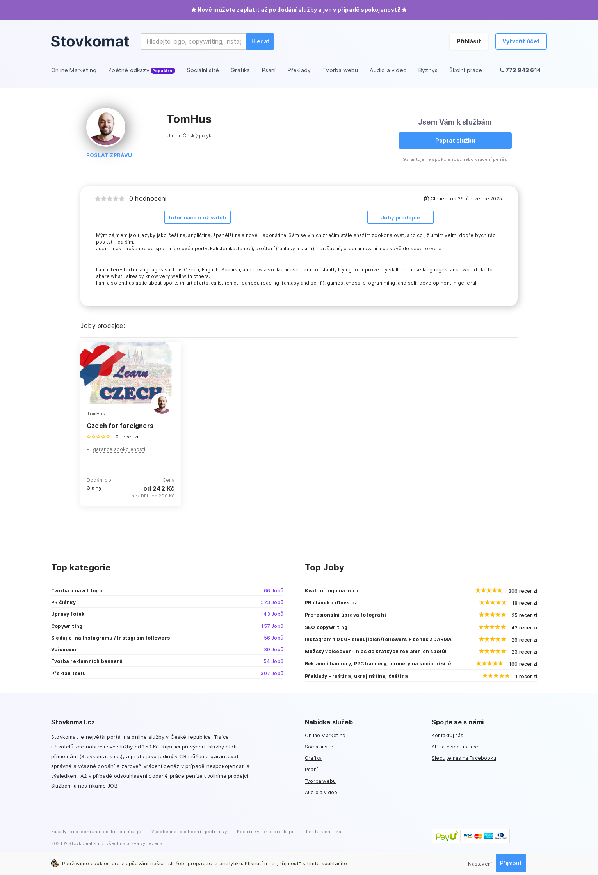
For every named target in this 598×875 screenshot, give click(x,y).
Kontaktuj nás (448, 735)
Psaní (311, 769)
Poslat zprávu (109, 155)
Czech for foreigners (120, 425)
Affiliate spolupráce (455, 746)
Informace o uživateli (197, 217)
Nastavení (480, 864)
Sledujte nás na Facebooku (464, 758)
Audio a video (321, 792)
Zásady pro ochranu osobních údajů (96, 831)
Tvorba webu (320, 781)
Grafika (313, 758)
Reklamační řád (325, 831)
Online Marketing (325, 735)
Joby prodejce (400, 217)
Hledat (260, 41)
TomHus (96, 413)
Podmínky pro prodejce (266, 831)
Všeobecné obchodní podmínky (189, 831)
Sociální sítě (319, 746)
